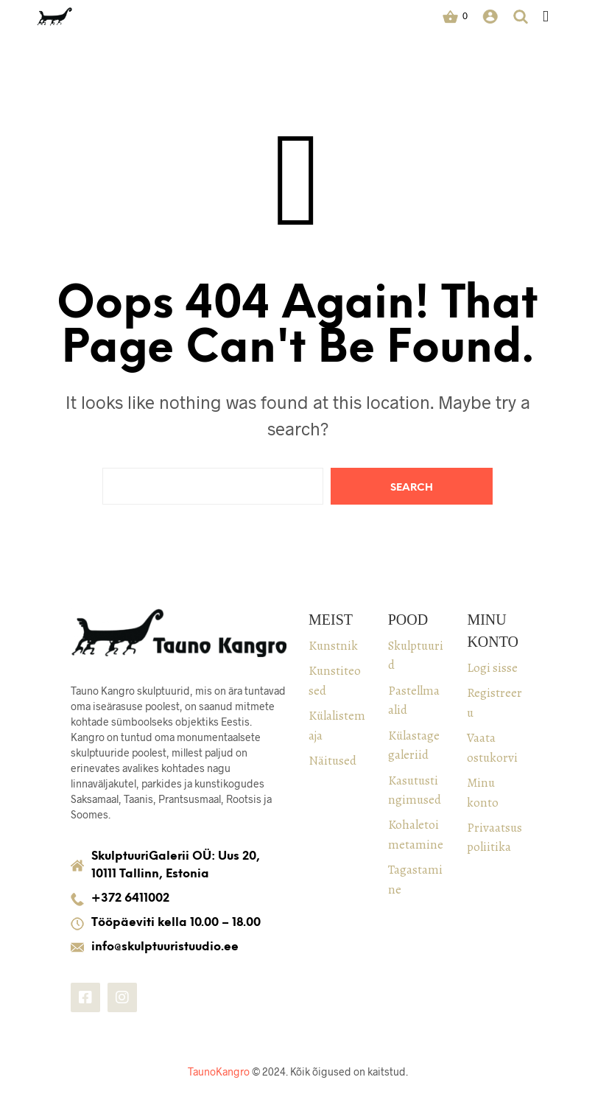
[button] (455, 16)
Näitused (332, 760)
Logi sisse (492, 667)
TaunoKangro (219, 1071)
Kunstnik (333, 645)
